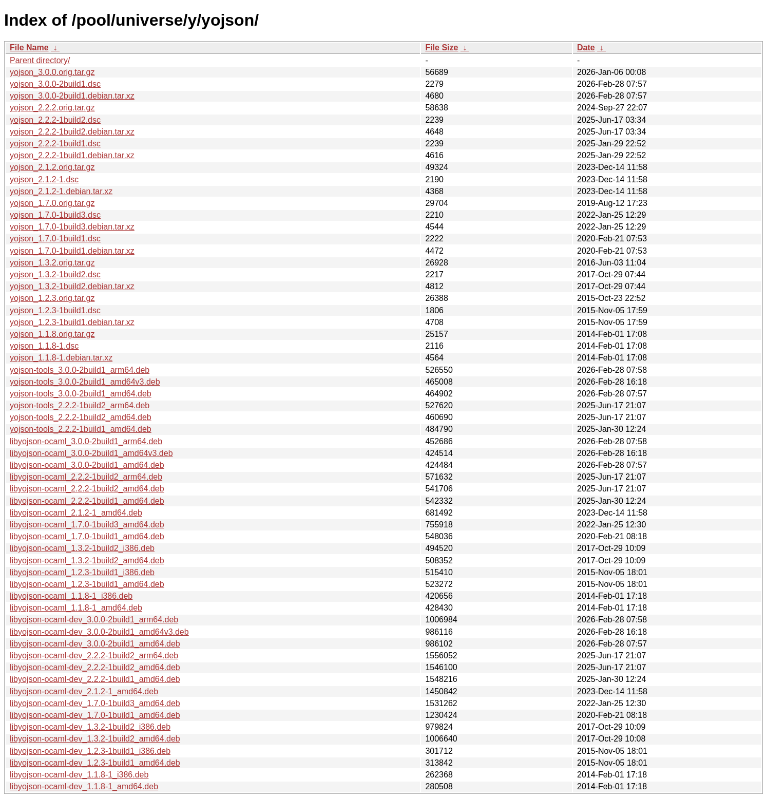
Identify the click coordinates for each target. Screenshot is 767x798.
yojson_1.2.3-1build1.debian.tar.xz (72, 322)
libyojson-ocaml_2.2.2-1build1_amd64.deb (87, 501)
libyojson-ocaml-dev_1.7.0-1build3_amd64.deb (95, 703)
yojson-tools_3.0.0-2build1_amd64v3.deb (85, 381)
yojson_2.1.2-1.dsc (44, 179)
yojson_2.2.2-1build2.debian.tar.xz (72, 131)
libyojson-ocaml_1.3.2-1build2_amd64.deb (87, 560)
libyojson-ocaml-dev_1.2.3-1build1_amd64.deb (95, 762)
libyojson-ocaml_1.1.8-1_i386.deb (71, 596)
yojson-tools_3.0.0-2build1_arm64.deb (79, 370)
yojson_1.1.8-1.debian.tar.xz (61, 357)
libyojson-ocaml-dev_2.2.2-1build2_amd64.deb (95, 667)
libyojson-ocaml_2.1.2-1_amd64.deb (76, 512)
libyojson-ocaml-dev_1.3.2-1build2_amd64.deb (95, 738)
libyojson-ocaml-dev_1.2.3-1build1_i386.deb (90, 751)
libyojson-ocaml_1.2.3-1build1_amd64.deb (87, 584)
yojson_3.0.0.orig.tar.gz (52, 72)
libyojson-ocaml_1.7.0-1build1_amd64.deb (87, 536)
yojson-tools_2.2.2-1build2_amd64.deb (80, 417)
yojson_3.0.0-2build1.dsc (55, 84)
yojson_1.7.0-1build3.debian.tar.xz (72, 226)
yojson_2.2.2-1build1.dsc (55, 143)
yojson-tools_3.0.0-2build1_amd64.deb (80, 393)
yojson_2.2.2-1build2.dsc (55, 120)
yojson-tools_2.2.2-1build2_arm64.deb (79, 405)
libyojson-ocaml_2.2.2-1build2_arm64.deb (86, 476)
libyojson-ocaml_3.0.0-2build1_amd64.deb (87, 465)
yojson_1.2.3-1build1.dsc (55, 310)
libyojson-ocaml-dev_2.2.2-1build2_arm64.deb (94, 655)
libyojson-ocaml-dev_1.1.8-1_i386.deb (79, 774)
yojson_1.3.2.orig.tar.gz (52, 262)
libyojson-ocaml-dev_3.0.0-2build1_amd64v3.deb (99, 632)
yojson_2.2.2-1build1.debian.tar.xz (72, 155)
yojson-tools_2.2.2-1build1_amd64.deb (80, 429)
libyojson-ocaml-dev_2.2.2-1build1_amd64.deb (95, 679)
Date (586, 47)
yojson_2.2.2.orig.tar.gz (52, 107)
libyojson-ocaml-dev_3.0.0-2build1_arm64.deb (94, 619)
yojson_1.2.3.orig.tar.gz (52, 298)
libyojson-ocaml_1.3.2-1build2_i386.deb (82, 548)
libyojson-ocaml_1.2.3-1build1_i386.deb (82, 572)
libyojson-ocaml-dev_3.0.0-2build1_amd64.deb (95, 643)
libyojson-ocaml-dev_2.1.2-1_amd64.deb (84, 691)
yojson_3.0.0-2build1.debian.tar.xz (72, 95)
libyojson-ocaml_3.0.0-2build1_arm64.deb (86, 441)
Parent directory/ (40, 60)
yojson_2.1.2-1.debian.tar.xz (61, 191)
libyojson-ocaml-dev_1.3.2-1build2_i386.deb (90, 727)
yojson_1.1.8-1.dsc (44, 345)
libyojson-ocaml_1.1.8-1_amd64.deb (76, 607)
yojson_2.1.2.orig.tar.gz (52, 167)
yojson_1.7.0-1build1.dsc (55, 238)
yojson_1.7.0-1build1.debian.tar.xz (72, 250)
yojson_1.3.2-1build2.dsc (55, 274)
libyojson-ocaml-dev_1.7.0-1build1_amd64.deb (95, 715)
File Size (441, 47)
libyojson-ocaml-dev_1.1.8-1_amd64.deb (84, 786)
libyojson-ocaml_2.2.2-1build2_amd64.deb (87, 488)
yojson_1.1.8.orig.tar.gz (52, 334)
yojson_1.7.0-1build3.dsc (55, 215)
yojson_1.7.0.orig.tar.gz (52, 203)
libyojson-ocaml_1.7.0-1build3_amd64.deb (87, 524)
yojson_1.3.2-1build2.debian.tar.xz (72, 286)
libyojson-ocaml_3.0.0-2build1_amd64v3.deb (91, 453)
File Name (29, 47)
